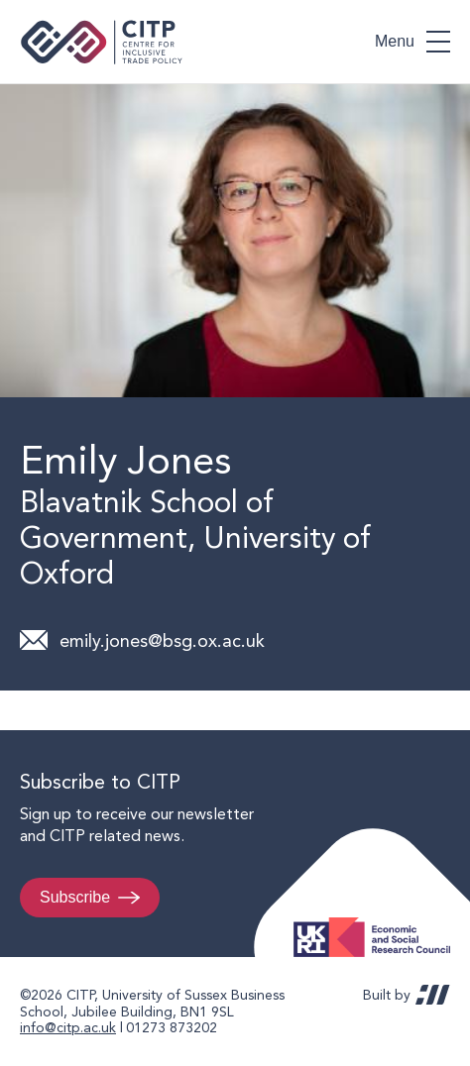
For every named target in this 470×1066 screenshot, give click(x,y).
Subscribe (75, 897)
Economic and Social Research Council (377, 921)
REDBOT (432, 995)
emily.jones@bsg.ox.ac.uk (162, 640)
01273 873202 (171, 1027)
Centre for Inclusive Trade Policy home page (101, 42)
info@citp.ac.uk (68, 1027)
